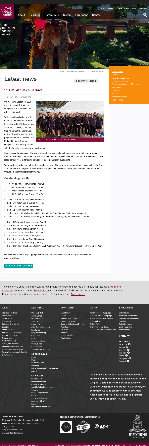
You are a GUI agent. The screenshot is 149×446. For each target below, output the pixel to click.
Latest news (79, 67)
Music (33, 355)
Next (92, 76)
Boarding (122, 316)
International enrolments (129, 314)
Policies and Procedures (12, 328)
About (21, 10)
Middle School (37, 314)
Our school (37, 308)
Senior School (37, 317)
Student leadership (39, 394)
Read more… (78, 290)
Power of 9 (35, 320)
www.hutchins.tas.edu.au (12, 428)
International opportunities (42, 402)
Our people (6, 316)
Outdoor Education (38, 377)
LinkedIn (122, 345)
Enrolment (81, 10)
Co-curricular (39, 350)
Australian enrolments (128, 311)
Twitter (122, 342)
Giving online (95, 316)
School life (37, 371)
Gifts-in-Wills (95, 319)
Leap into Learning (38, 328)
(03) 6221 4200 (10, 422)
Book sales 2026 (126, 322)
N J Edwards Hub (9, 336)
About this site (32, 441)
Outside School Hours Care (42, 382)
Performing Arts (37, 358)
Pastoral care (36, 374)
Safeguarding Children (11, 319)
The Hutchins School (9, 25)
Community (52, 10)
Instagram (123, 353)
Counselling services (39, 388)
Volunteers (116, 83)
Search (144, 9)
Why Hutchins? (8, 311)
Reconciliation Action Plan (12, 342)
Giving (67, 10)
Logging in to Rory (120, 77)
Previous (82, 76)
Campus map (36, 339)
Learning (35, 10)
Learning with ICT (38, 396)
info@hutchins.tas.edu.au (12, 425)
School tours (124, 308)
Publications (117, 95)
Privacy (21, 441)
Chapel (34, 391)
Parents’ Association (121, 74)
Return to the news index (20, 261)
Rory (126, 4)
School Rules (36, 342)
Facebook (123, 340)
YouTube (122, 348)
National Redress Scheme (12, 344)
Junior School (36, 311)
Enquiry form (41, 286)
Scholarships (124, 325)
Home (103, 4)
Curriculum (35, 331)
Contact (97, 10)
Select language (139, 4)
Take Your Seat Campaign (100, 308)
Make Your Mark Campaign (101, 311)
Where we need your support (101, 314)
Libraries (34, 399)
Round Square (7, 325)
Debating (35, 361)
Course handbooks (39, 336)
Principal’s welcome (10, 308)
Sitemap (12, 441)
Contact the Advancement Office (103, 325)
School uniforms (125, 319)
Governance (7, 314)
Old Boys (115, 86)
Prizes (33, 333)
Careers (34, 385)
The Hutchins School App (41, 345)
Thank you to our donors (99, 322)
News (110, 4)
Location (5, 322)
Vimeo (121, 351)
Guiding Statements (10, 330)
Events (118, 4)
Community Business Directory (125, 80)
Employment (7, 333)
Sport (33, 352)
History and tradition (10, 339)
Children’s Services (39, 380)
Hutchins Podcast (120, 92)
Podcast (122, 356)
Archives (115, 89)
